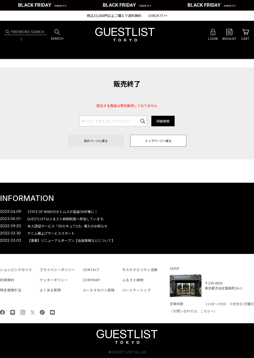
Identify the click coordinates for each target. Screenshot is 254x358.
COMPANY (91, 279)
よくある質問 (50, 290)
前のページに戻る (96, 141)
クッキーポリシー (54, 279)
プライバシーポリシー (57, 269)
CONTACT (91, 269)
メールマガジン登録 (99, 290)
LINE (12, 312)
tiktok (42, 312)
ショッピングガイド (16, 269)
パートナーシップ (136, 290)
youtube (52, 312)
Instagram (22, 312)
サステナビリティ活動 (139, 269)
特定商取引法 (10, 290)
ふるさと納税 (133, 279)
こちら (205, 310)
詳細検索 (163, 121)
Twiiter (32, 312)
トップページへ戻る (158, 141)
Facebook (2, 312)
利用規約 (7, 279)
